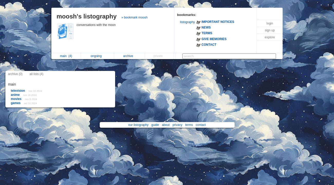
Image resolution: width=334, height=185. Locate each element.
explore (270, 37)
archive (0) (15, 74)
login (269, 23)
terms (189, 125)
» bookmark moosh (134, 17)
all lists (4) (36, 74)
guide (155, 125)
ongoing (97, 56)
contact (201, 125)
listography (187, 22)
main (66, 56)
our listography (138, 125)
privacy (177, 125)
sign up (270, 30)
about (166, 125)
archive (129, 56)
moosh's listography (87, 16)
